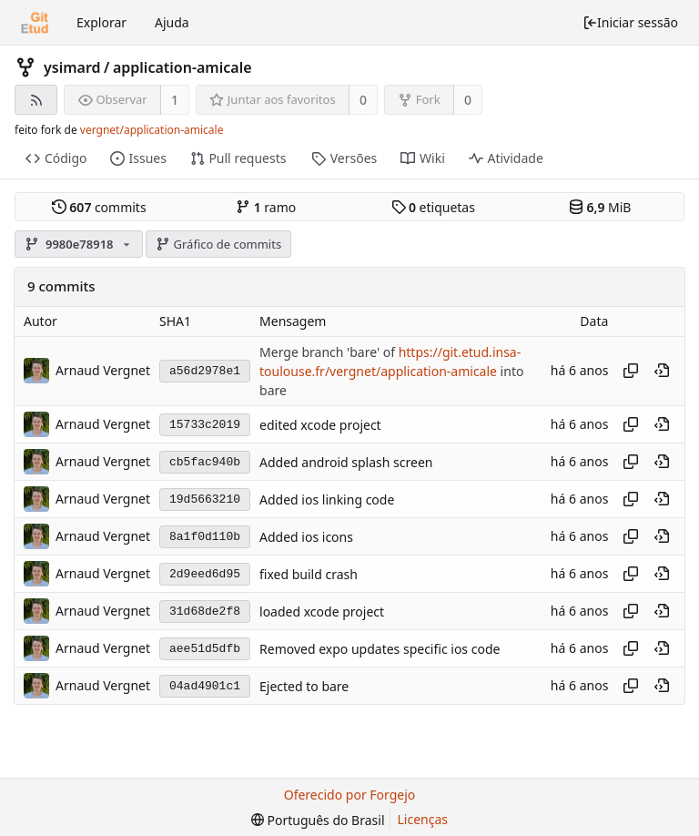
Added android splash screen (345, 462)
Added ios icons (306, 536)
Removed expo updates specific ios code (379, 649)
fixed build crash (308, 574)
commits (99, 207)
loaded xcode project (321, 611)
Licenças (423, 819)
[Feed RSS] (36, 100)
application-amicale (182, 67)
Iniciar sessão (630, 22)
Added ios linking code (326, 499)
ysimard (72, 67)
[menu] (318, 820)
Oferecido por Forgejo (350, 794)
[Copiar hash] (630, 370)
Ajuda (172, 22)
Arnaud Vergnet (103, 370)
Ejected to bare (304, 686)
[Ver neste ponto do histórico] (661, 370)
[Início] (34, 22)
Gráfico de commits (218, 244)
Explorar (101, 22)
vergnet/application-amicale (152, 130)
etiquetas (433, 207)
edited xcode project (320, 424)
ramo (266, 207)
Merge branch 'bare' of (329, 352)
